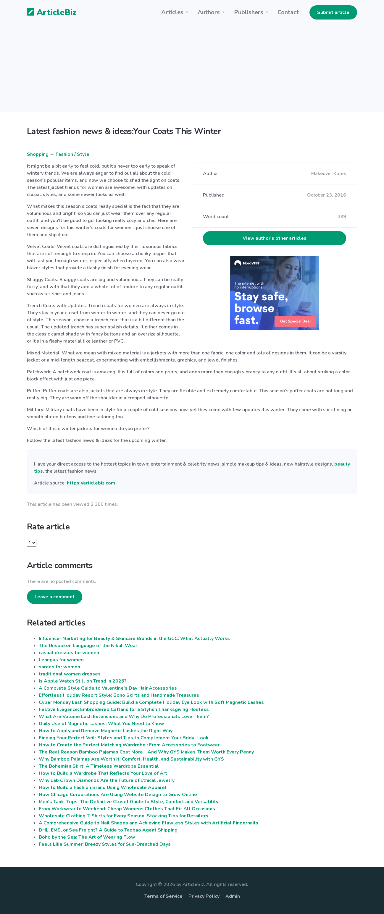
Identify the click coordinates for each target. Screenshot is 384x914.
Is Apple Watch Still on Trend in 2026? (83, 681)
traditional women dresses (70, 674)
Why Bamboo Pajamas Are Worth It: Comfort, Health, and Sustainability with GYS (131, 759)
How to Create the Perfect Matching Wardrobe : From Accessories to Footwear (129, 745)
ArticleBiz (48, 13)
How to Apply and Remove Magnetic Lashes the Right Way (105, 730)
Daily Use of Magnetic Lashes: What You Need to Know (101, 723)
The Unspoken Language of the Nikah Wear (88, 645)
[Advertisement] (192, 71)
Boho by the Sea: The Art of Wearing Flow (87, 837)
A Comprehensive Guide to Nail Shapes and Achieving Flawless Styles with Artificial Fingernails (148, 823)
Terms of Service (163, 896)
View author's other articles (274, 238)
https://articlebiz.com (91, 483)
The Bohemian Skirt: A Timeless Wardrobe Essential (99, 766)
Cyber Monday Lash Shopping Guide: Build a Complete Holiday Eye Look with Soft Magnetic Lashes (151, 702)
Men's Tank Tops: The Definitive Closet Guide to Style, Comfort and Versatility (128, 801)
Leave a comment (55, 597)
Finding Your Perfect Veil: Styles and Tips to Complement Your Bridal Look (124, 738)
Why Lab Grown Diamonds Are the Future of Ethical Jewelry (107, 780)
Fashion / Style (72, 154)
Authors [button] (209, 12)
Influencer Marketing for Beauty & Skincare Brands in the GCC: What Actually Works (134, 638)
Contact (288, 12)
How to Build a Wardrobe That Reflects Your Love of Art (103, 773)
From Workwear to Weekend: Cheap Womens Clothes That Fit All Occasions (127, 809)
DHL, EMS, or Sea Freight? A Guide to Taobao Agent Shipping (108, 830)
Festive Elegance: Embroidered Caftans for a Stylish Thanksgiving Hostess (124, 709)
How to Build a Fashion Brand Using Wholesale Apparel (103, 787)
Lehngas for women (61, 660)
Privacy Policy (204, 896)
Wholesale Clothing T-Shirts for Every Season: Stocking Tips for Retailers (123, 816)
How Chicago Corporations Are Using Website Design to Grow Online (118, 794)
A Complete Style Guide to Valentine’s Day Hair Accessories (108, 688)
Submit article (333, 12)
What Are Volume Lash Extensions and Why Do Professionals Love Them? (124, 716)
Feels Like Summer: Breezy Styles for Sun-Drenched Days (105, 844)
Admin (232, 896)
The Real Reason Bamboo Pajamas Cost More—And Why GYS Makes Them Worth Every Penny (146, 752)
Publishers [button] (248, 12)
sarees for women (59, 667)
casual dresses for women (69, 652)
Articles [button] (172, 12)
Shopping (38, 154)
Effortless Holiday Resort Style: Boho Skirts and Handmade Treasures (119, 695)
